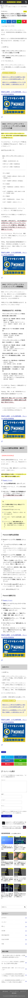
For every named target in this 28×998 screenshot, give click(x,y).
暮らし (3, 926)
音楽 (3, 943)
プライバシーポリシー (14, 991)
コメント (3, 780)
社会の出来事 (5, 939)
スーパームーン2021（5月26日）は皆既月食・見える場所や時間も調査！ (13, 962)
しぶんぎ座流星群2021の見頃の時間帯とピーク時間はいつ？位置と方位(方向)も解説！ (13, 975)
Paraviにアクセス (8, 480)
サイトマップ (23, 991)
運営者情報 (14, 993)
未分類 (4, 752)
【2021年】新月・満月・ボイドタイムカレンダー (13, 968)
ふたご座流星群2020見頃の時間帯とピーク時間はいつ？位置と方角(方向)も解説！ (13, 981)
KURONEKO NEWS (14, 2)
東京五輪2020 (5, 935)
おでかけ (4, 917)
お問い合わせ (5, 991)
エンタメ (4, 922)
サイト (2, 805)
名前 (2, 794)
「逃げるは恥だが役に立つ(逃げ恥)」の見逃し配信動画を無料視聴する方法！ (13, 956)
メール (3, 800)
